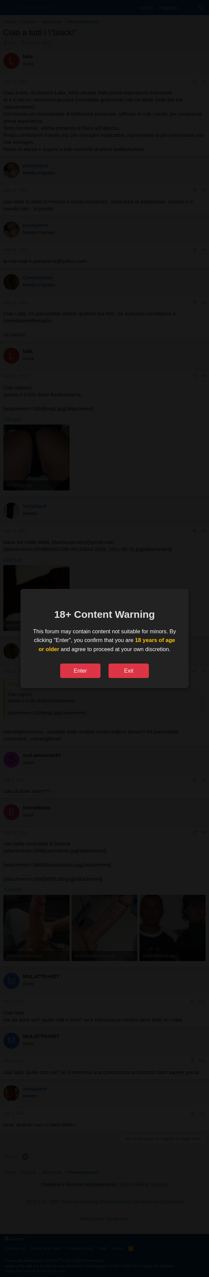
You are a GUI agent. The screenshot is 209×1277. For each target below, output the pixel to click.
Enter (80, 671)
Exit (128, 671)
